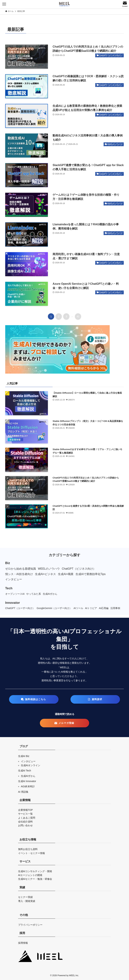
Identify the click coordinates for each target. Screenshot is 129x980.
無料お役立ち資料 (28, 849)
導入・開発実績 (26, 901)
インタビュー (28, 761)
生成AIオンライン (30, 765)
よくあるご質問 (26, 817)
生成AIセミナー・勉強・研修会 (35, 879)
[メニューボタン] (4, 4)
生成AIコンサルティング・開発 (35, 871)
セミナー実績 (25, 897)
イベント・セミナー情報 (31, 853)
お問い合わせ (25, 825)
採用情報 (23, 942)
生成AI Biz (23, 756)
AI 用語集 (23, 791)
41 (78, 316)
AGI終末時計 (28, 786)
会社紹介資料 (25, 821)
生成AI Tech (24, 770)
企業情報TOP (25, 810)
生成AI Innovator (27, 781)
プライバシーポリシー (30, 924)
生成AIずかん (28, 776)
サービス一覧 (25, 813)
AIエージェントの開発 (30, 875)
